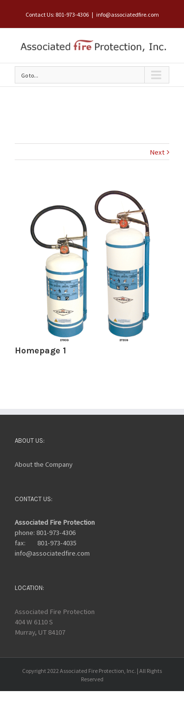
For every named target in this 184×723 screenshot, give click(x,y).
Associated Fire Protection (55, 522)
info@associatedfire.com (127, 14)
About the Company (44, 464)
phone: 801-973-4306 (45, 532)
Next (157, 152)
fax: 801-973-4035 (46, 542)
